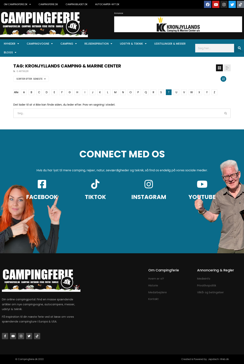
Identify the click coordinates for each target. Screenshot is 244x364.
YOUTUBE (202, 197)
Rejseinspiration (98, 43)
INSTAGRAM (148, 197)
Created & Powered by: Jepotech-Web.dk (205, 359)
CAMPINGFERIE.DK (48, 4)
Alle (16, 92)
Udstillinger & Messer (170, 44)
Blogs (10, 52)
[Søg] (239, 48)
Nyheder (11, 43)
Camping (68, 43)
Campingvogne (40, 43)
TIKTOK (95, 197)
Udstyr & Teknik (133, 43)
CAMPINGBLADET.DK (76, 4)
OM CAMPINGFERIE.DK (17, 4)
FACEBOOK (42, 197)
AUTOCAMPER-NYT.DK (107, 4)
